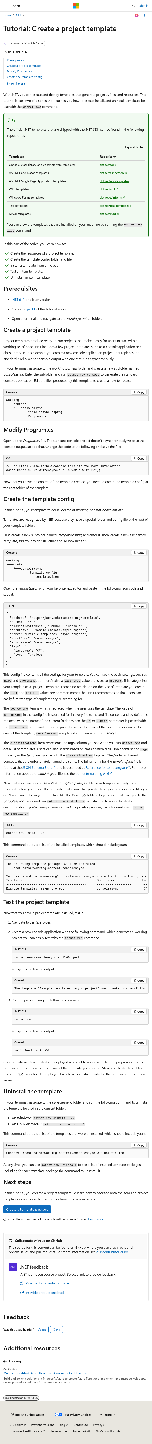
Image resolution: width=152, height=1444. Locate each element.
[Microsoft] (76, 6)
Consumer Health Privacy (25, 1431)
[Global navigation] (4, 6)
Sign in (144, 5)
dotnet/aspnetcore (112, 173)
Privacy (97, 1425)
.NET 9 (16, 299)
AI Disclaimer (17, 1425)
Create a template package (27, 1209)
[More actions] (145, 15)
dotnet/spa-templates (114, 181)
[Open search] (133, 6)
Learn (7, 15)
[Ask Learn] (137, 15)
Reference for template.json (106, 767)
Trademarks (80, 1431)
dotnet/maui (108, 214)
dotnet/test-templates (114, 205)
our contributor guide (112, 1252)
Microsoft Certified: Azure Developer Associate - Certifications (45, 1373)
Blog (62, 1425)
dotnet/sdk (107, 165)
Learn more (95, 1219)
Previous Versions (42, 1425)
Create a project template (24, 66)
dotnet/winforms (111, 197)
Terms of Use (58, 1431)
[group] (76, 877)
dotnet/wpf (107, 189)
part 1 (31, 309)
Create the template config (24, 77)
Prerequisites (15, 60)
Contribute (81, 1425)
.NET (18, 15)
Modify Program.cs (19, 71)
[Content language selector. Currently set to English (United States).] (28, 1414)
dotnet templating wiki (92, 773)
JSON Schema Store (37, 767)
